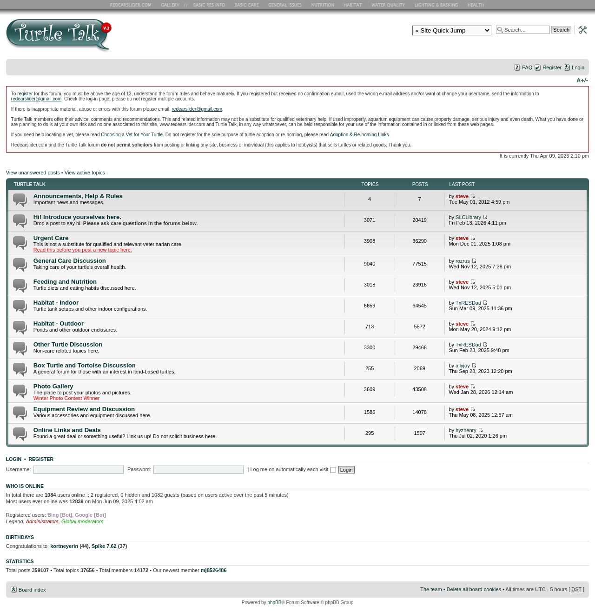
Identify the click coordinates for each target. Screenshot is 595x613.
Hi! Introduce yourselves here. (77, 216)
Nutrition (324, 4)
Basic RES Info (207, 4)
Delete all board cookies (474, 589)
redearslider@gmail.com (36, 98)
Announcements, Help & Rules (78, 196)
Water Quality (388, 4)
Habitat (353, 4)
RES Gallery (173, 4)
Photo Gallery (53, 386)
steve (462, 196)
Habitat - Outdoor (58, 323)
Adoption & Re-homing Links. (360, 134)
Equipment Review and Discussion (84, 409)
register (25, 93)
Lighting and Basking (437, 4)
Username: (18, 469)
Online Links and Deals (67, 429)
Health (476, 4)
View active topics (85, 172)
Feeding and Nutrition (65, 281)
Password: (139, 469)
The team (431, 589)
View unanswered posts (33, 172)
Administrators (42, 521)
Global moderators (82, 521)
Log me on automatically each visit (293, 469)
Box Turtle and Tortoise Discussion (84, 365)
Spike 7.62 (104, 546)
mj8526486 (214, 570)
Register (552, 67)
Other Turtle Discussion (68, 344)
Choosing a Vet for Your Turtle (132, 134)
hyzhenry (466, 430)
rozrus (463, 261)
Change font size (582, 79)
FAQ (527, 67)
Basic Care (246, 4)
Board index (32, 590)
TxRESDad (468, 303)
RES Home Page (132, 4)
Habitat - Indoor (56, 302)
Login (578, 67)
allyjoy (463, 365)
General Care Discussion (69, 260)
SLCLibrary (468, 217)
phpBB (274, 602)
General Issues (286, 4)
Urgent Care (50, 237)
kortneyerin (64, 546)
